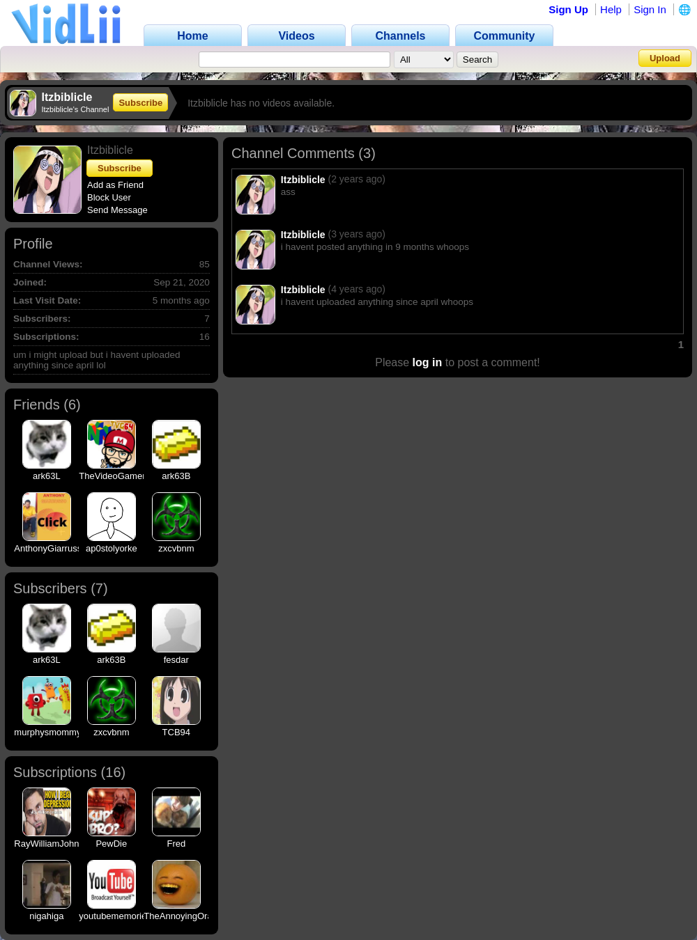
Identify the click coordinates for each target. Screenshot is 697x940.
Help (611, 9)
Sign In (650, 9)
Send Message (117, 210)
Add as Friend (115, 185)
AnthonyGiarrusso (50, 548)
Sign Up (568, 9)
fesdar (176, 660)
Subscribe (140, 102)
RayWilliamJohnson (53, 843)
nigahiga (46, 916)
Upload (665, 58)
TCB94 (176, 732)
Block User (109, 197)
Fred (176, 843)
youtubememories (115, 916)
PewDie (111, 843)
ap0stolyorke (111, 548)
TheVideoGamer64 (117, 476)
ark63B (176, 476)
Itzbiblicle (303, 179)
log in (428, 362)
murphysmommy (47, 732)
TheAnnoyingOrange (185, 916)
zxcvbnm (176, 548)
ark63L (47, 476)
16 (113, 772)
